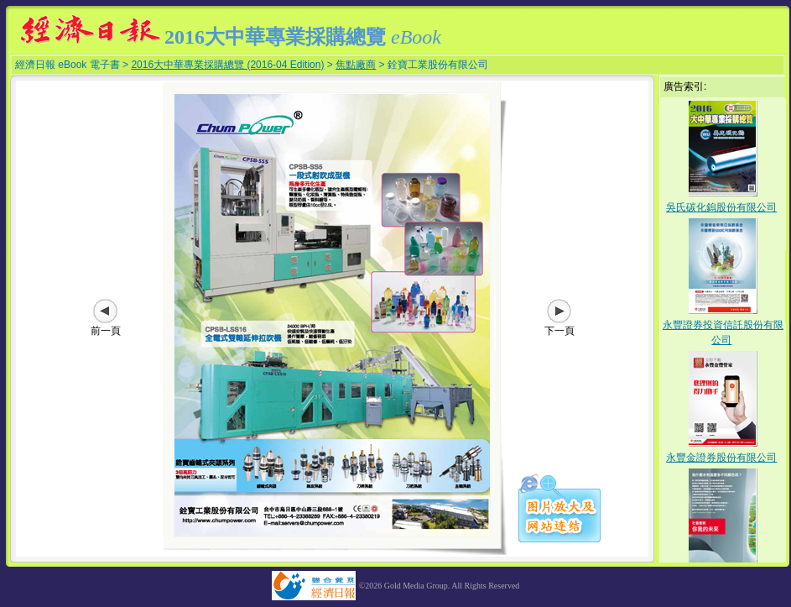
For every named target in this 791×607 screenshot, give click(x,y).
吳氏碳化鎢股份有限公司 (721, 207)
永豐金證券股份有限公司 (721, 457)
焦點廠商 (356, 65)
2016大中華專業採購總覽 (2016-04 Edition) (227, 65)
